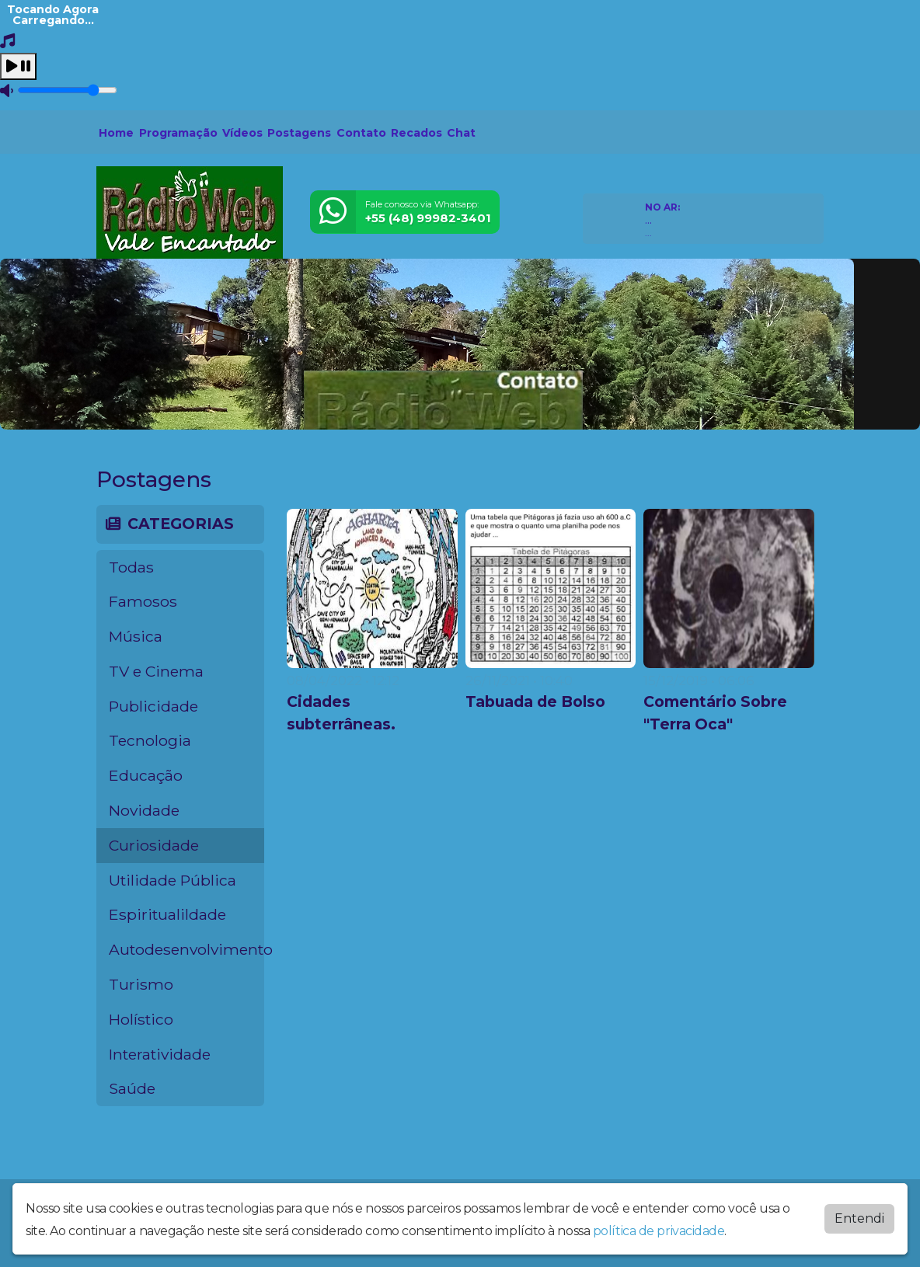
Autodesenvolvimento (186, 949)
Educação (146, 775)
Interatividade (160, 1054)
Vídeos (242, 133)
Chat (461, 133)
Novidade (144, 810)
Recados (416, 133)
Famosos (143, 601)
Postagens (299, 133)
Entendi (859, 1218)
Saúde (132, 1088)
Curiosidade (154, 845)
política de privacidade (659, 1230)
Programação (178, 133)
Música (135, 636)
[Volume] (67, 90)
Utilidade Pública (172, 880)
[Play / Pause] (18, 66)
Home (116, 133)
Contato (361, 133)
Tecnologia (150, 740)
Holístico (141, 1019)
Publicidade (153, 706)
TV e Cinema (156, 671)
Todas (131, 567)
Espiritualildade (167, 914)
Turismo (141, 984)
